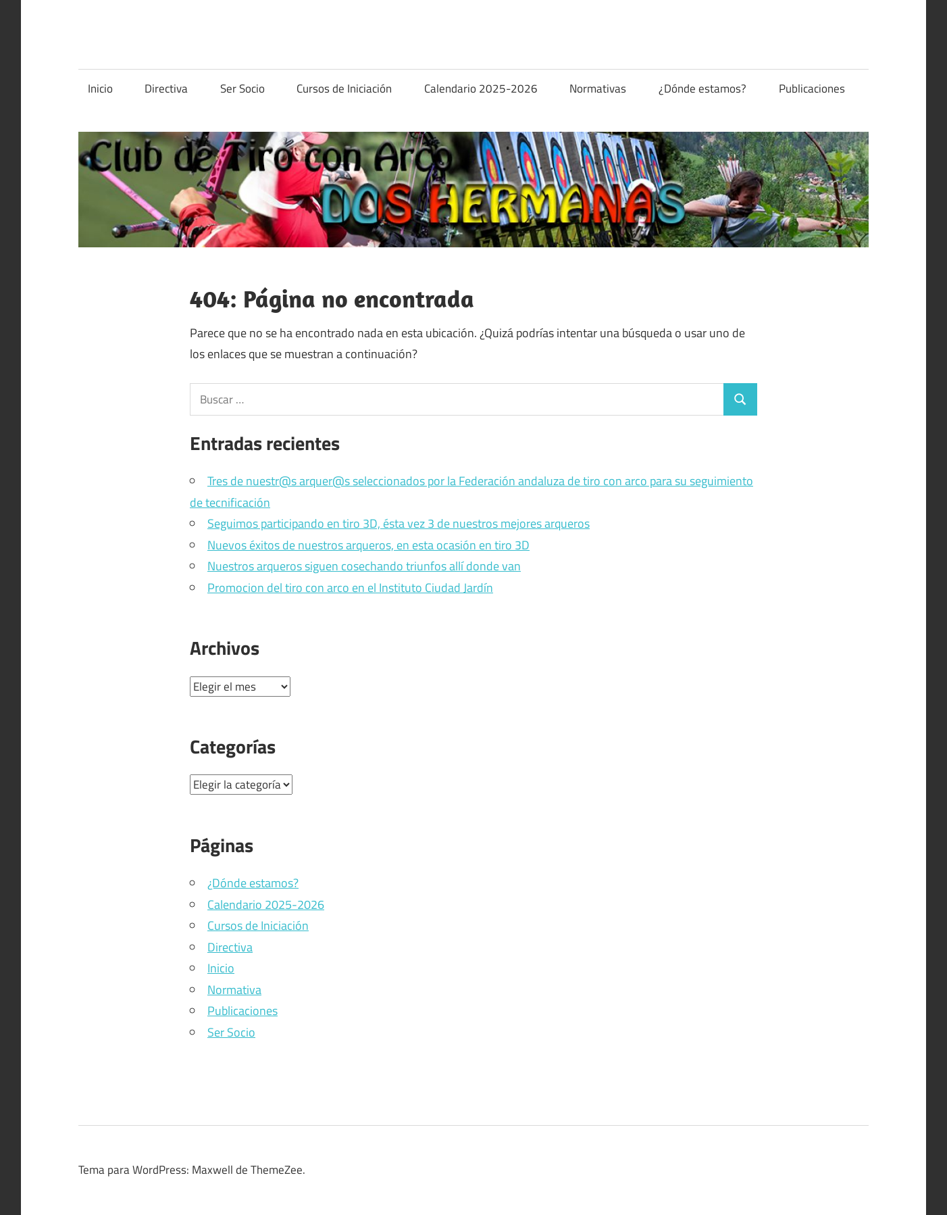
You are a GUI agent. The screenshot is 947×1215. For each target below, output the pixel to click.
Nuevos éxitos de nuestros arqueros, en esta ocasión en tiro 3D (368, 545)
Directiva (166, 88)
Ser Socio (242, 88)
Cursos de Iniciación (344, 88)
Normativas (597, 88)
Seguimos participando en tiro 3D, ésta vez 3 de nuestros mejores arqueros (398, 523)
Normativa (234, 990)
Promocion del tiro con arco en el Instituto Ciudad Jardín (350, 587)
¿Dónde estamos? (702, 88)
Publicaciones (812, 88)
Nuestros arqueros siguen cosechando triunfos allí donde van (364, 566)
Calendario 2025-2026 (481, 88)
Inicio (100, 88)
